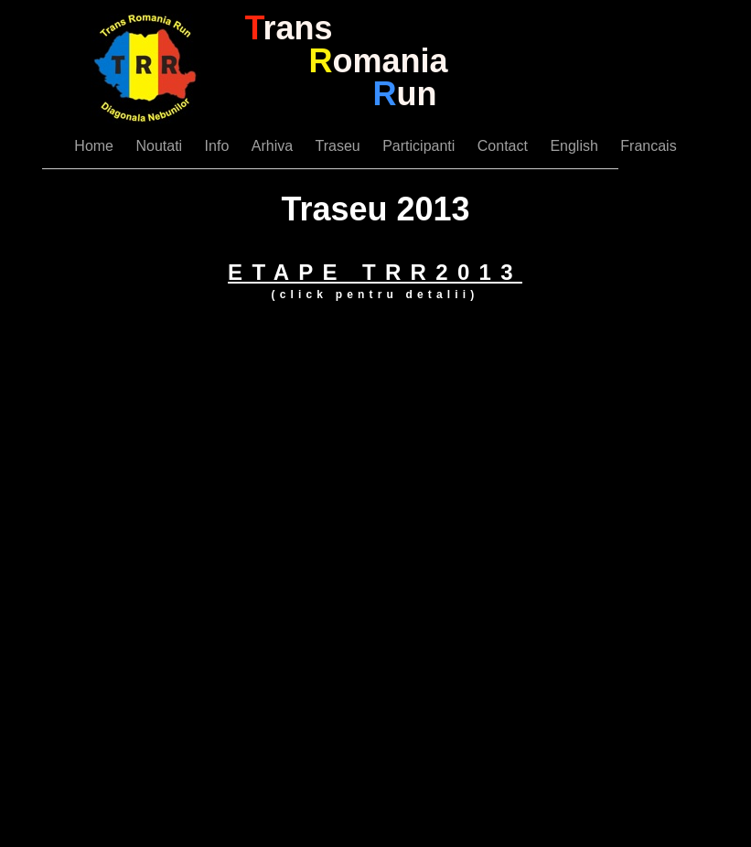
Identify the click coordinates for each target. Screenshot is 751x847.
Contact (504, 146)
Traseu (340, 146)
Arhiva (274, 146)
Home (95, 146)
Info (219, 146)
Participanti (420, 146)
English (576, 146)
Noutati (160, 146)
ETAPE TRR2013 (375, 272)
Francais (648, 146)
